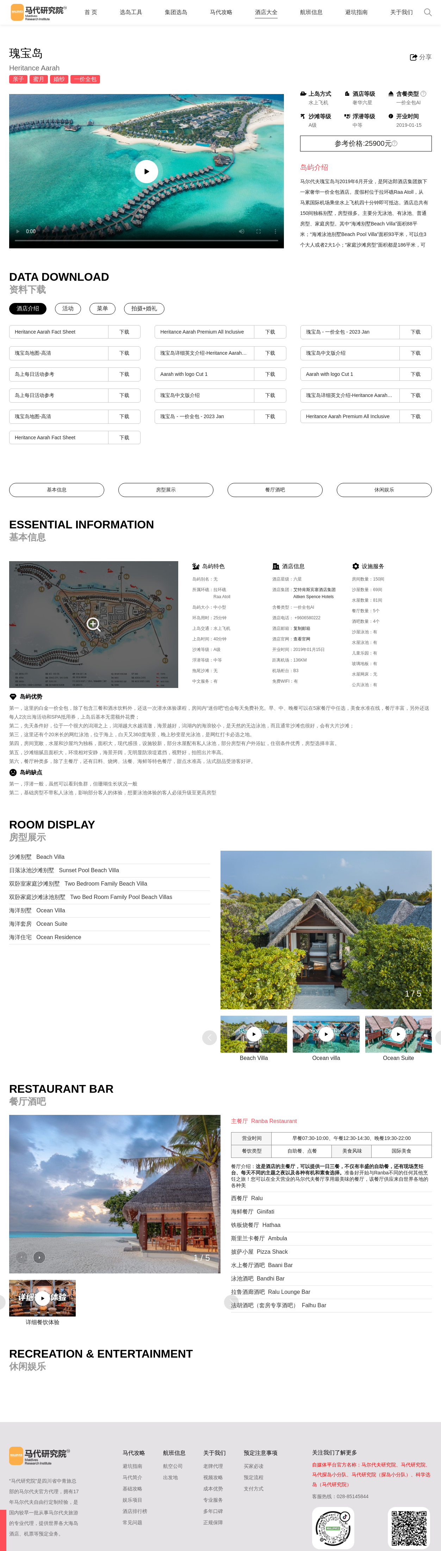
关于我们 (401, 12)
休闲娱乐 (384, 489)
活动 (68, 308)
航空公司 (173, 1466)
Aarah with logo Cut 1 (223, 374)
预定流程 (253, 1477)
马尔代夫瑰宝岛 (317, 181)
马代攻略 (221, 12)
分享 (425, 57)
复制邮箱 (301, 628)
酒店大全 (266, 12)
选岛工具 (131, 12)
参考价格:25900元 (363, 143)
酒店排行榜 (135, 1511)
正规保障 (213, 1522)
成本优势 (213, 1488)
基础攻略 (132, 1488)
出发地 (170, 1477)
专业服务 (213, 1500)
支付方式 (253, 1488)
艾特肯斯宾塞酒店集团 (317, 594)
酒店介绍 (28, 308)
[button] (250, 993)
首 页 (91, 12)
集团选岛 (176, 12)
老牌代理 (213, 1466)
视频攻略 (213, 1477)
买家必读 (253, 1466)
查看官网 (301, 639)
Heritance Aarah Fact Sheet (77, 332)
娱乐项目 (132, 1500)
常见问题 (132, 1522)
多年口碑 (213, 1511)
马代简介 (132, 1477)
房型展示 (166, 489)
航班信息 (311, 12)
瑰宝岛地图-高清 (77, 353)
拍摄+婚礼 (144, 308)
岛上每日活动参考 (77, 374)
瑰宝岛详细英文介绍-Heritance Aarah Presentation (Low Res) (223, 353)
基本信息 (57, 489)
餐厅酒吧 (275, 489)
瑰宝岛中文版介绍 (368, 353)
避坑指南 (356, 12)
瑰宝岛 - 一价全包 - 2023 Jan (368, 332)
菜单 (102, 308)
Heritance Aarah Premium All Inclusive (223, 332)
